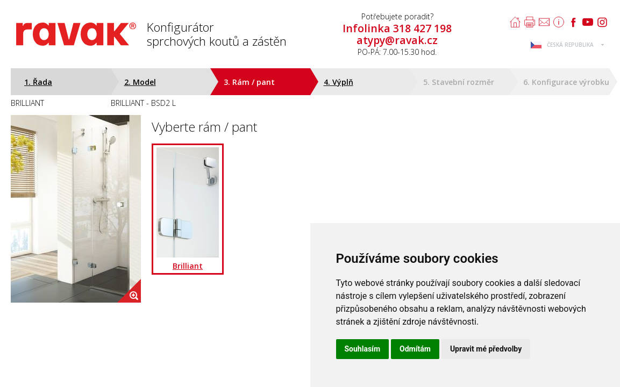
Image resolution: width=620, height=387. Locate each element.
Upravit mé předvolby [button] (486, 349)
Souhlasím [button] (363, 349)
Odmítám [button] (415, 349)
